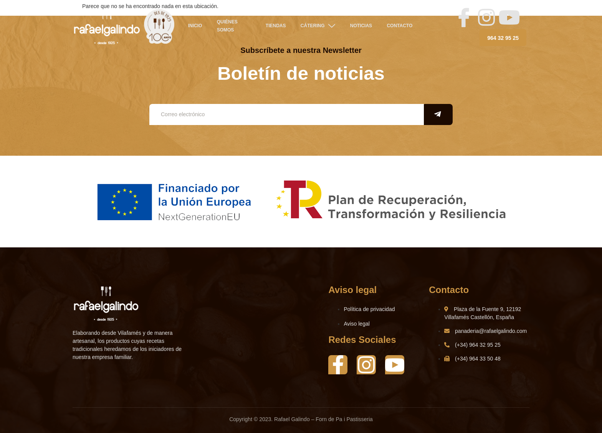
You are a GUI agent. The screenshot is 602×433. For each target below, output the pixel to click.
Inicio (194, 26)
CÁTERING (316, 26)
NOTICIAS (360, 26)
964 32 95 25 (503, 38)
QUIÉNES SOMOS (225, 26)
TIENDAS (275, 26)
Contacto (399, 26)
